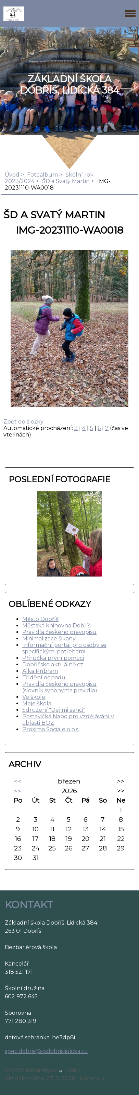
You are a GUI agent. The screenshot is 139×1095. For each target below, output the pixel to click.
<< (18, 781)
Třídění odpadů (43, 677)
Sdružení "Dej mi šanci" (53, 710)
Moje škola (36, 703)
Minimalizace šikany (49, 638)
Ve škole (33, 697)
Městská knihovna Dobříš (56, 625)
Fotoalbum (42, 174)
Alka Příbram (40, 671)
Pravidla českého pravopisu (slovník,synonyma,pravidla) (59, 687)
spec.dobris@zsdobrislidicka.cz (46, 1051)
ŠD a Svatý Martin (66, 181)
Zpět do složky (23, 421)
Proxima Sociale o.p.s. (50, 729)
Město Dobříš (40, 619)
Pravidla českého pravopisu (59, 632)
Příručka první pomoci (53, 658)
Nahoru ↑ (92, 1078)
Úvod (12, 174)
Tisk (71, 1070)
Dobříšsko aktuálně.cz (52, 664)
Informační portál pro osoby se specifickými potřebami (64, 648)
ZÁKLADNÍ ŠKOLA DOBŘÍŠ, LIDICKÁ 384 (69, 84)
